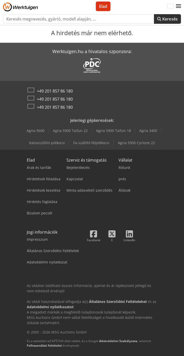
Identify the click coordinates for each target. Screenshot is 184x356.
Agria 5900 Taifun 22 (70, 130)
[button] (178, 6)
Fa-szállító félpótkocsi (91, 142)
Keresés (167, 19)
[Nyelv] (170, 6)
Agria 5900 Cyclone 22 (136, 142)
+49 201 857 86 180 (55, 91)
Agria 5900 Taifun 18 (113, 130)
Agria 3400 (148, 130)
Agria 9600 (35, 130)
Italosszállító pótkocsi (47, 142)
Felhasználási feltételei (44, 345)
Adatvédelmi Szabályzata (118, 341)
